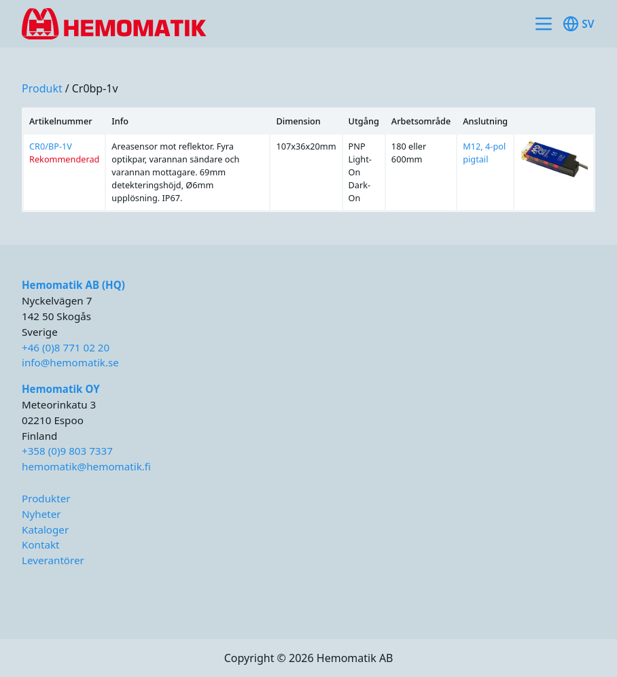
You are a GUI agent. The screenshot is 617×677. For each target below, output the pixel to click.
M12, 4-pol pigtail (484, 152)
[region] (308, 159)
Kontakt (41, 544)
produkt (42, 88)
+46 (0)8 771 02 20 (65, 347)
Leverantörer (53, 560)
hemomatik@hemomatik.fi (86, 466)
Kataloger (45, 529)
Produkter (46, 498)
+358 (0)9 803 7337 (67, 450)
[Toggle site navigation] (543, 24)
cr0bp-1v (95, 88)
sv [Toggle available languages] (578, 24)
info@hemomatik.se (70, 362)
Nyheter (41, 514)
